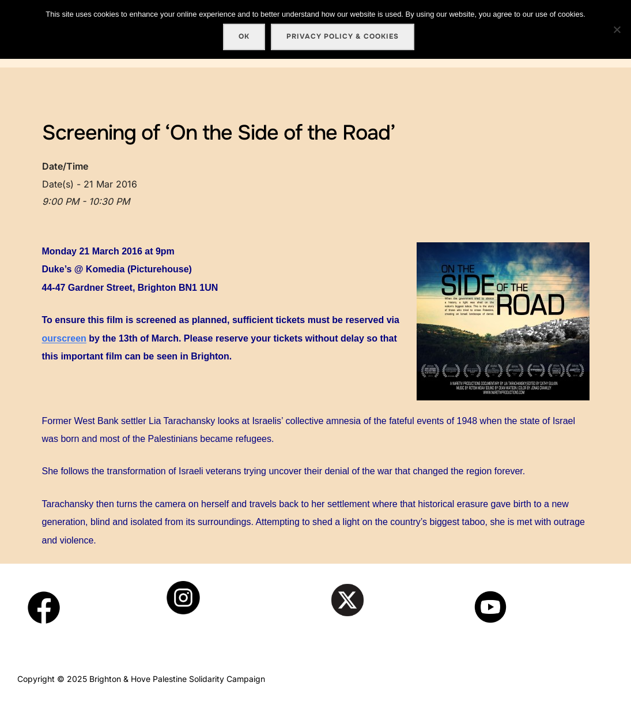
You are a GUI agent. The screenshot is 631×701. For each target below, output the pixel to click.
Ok (244, 36)
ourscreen (64, 338)
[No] (616, 29)
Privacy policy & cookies (342, 36)
